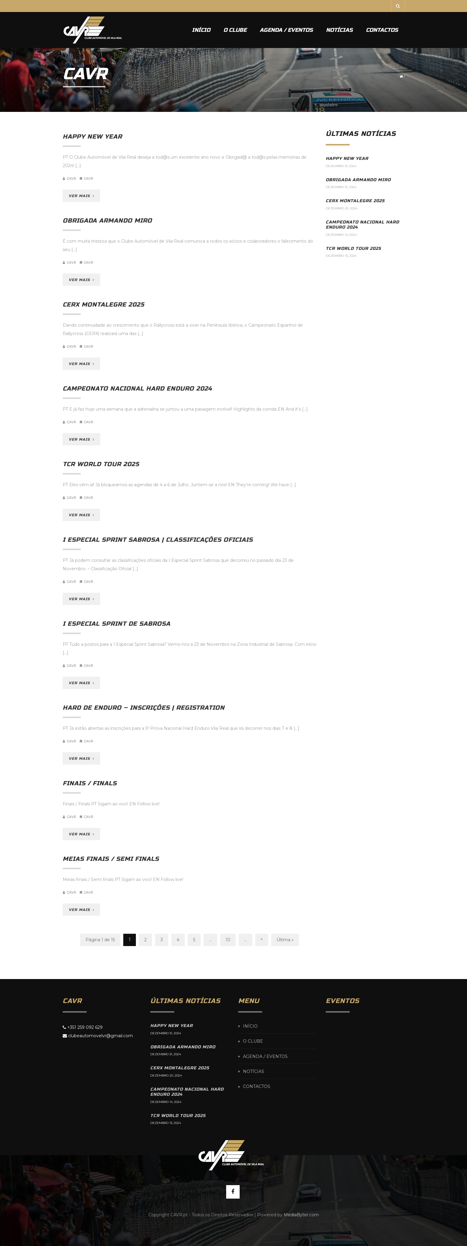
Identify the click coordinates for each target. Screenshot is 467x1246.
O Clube (235, 30)
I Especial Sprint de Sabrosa (116, 623)
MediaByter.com (301, 1215)
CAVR (88, 178)
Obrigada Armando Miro (107, 220)
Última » (285, 939)
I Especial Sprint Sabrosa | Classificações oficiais (158, 540)
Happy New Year (92, 136)
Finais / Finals (90, 783)
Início (201, 30)
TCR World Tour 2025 (101, 464)
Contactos (382, 30)
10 (228, 939)
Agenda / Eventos (286, 30)
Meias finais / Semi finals (111, 859)
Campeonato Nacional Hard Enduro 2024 (137, 388)
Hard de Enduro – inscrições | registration (144, 707)
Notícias (339, 30)
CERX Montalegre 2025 (103, 304)
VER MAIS (81, 196)
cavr (71, 178)
